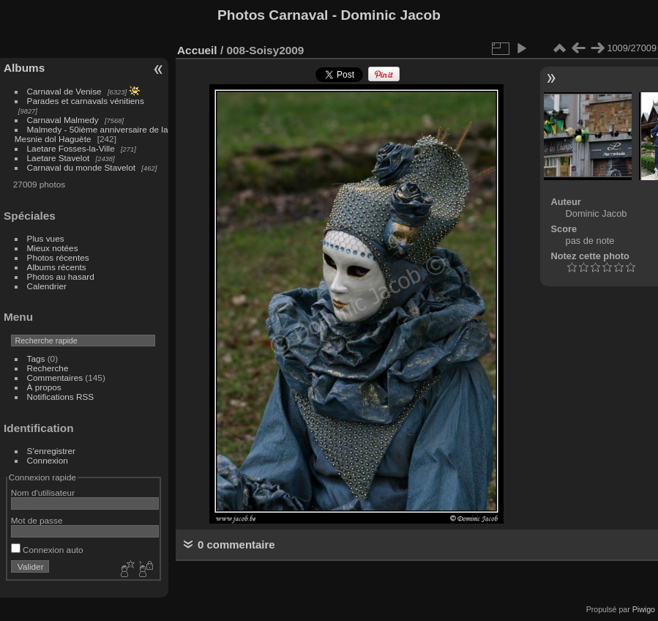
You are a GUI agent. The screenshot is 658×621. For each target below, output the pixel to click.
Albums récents (56, 267)
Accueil (197, 50)
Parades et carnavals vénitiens (85, 100)
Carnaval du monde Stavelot (81, 167)
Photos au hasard (60, 276)
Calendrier (47, 286)
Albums (24, 68)
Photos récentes (58, 257)
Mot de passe (37, 520)
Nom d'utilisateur (43, 492)
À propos (44, 387)
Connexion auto (47, 549)
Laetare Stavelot (58, 158)
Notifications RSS (60, 396)
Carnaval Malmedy (63, 119)
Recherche (48, 368)
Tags (36, 358)
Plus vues (45, 238)
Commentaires (55, 377)
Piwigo (643, 609)
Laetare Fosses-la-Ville (71, 148)
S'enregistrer (51, 450)
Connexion (47, 460)
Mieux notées (52, 248)
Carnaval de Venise (64, 91)
